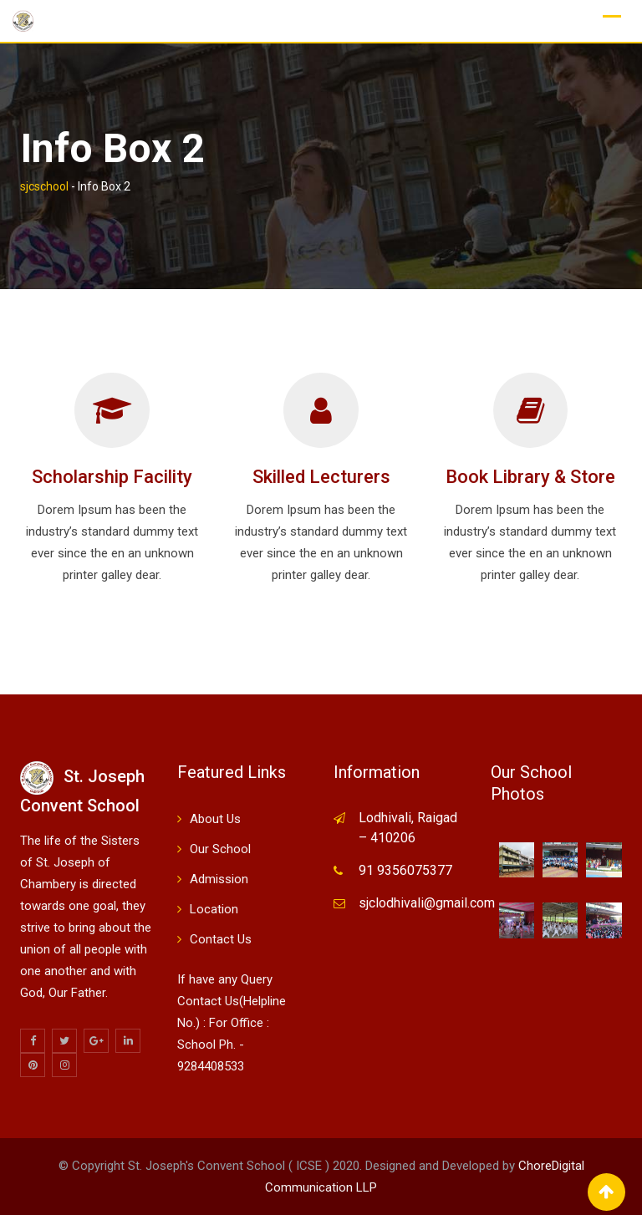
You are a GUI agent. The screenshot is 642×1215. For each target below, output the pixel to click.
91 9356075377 (405, 870)
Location (214, 909)
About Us (215, 818)
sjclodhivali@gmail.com (427, 903)
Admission (219, 879)
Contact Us (221, 939)
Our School (220, 849)
